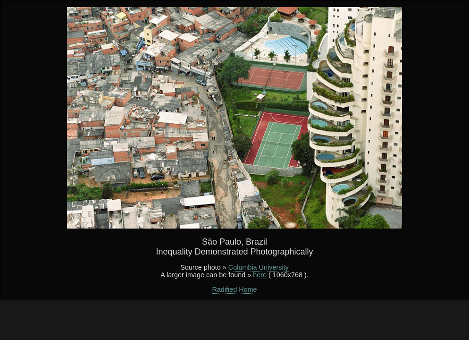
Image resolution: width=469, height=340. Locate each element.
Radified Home (234, 289)
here (260, 275)
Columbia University (258, 267)
